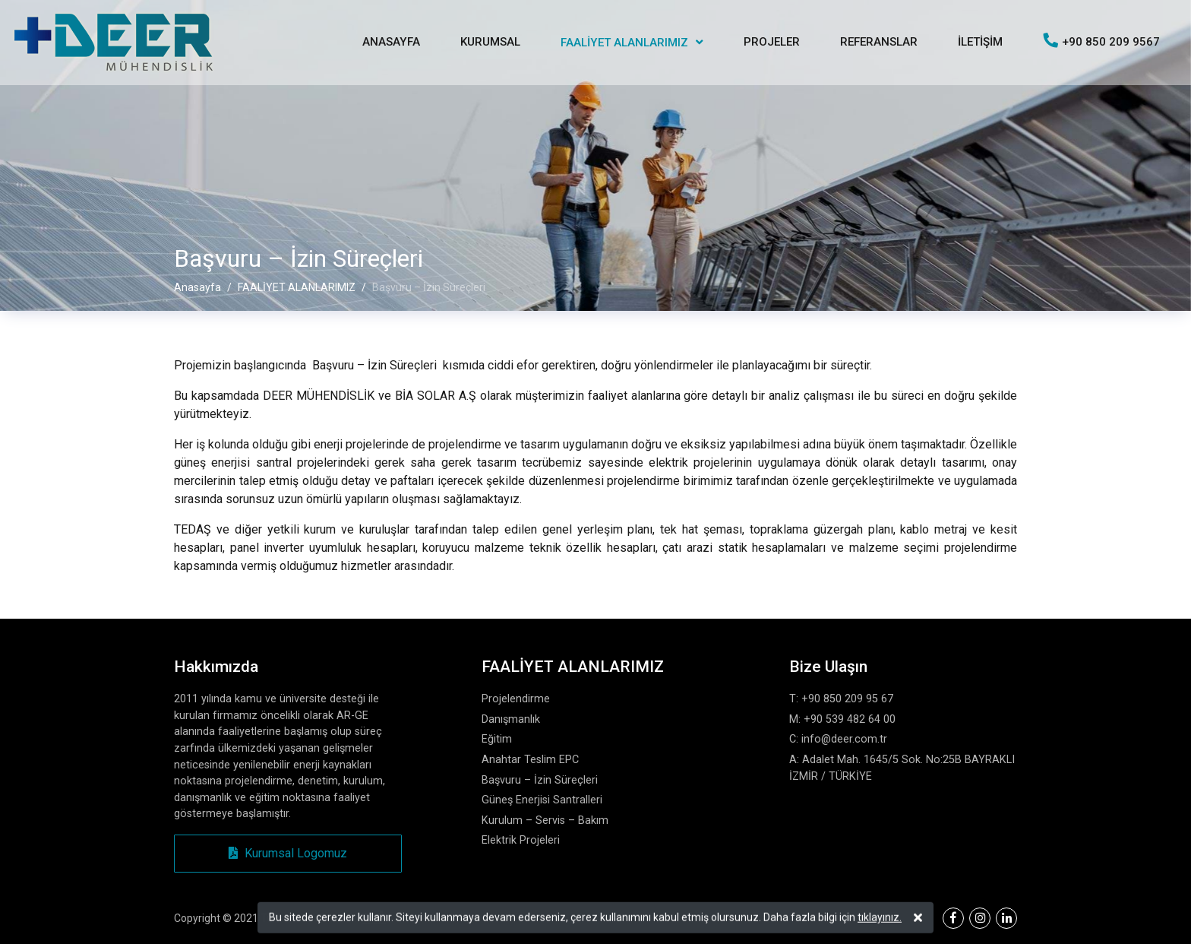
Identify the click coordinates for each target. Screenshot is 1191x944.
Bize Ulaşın (828, 666)
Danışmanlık (511, 719)
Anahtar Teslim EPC (530, 759)
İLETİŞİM (980, 42)
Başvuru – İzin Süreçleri (540, 780)
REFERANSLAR (879, 42)
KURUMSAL (490, 42)
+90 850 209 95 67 (847, 698)
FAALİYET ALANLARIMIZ (624, 42)
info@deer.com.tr (844, 739)
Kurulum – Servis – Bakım (545, 820)
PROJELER (772, 42)
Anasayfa (197, 287)
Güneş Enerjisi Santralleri (542, 800)
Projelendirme (516, 698)
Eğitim (497, 739)
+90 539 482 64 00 (850, 719)
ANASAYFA (391, 42)
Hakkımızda (216, 666)
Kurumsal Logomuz (288, 853)
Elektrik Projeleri (521, 840)
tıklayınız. (880, 919)
